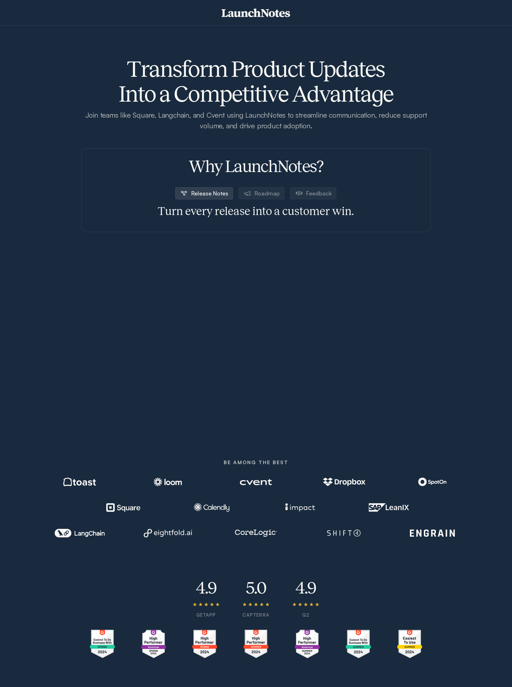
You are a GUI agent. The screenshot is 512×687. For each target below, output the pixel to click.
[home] (255, 13)
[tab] (204, 193)
